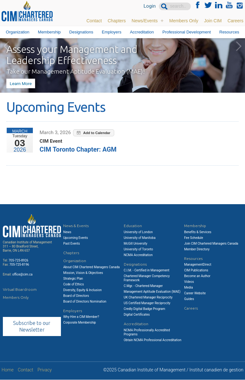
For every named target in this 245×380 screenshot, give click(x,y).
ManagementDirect (197, 264)
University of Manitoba (140, 238)
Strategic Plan (73, 278)
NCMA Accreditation (138, 255)
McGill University (135, 243)
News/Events (145, 20)
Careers (235, 20)
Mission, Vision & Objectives (83, 273)
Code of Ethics (73, 284)
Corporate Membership (79, 322)
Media (188, 287)
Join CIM (213, 20)
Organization (17, 32)
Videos (189, 281)
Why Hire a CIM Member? (81, 317)
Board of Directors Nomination (84, 301)
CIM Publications (196, 270)
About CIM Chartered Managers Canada (91, 267)
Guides (189, 299)
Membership (49, 32)
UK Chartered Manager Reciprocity (148, 297)
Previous (6, 46)
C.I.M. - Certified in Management (146, 270)
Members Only (183, 20)
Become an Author (197, 276)
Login (149, 6)
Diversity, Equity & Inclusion (82, 290)
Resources (229, 32)
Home (7, 370)
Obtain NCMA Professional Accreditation (153, 340)
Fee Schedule (193, 238)
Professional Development (186, 32)
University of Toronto (138, 249)
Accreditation (142, 32)
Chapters (117, 20)
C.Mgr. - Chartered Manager (143, 286)
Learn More (20, 83)
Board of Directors (76, 296)
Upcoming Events (75, 238)
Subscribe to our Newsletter (31, 326)
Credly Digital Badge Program (144, 309)
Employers (111, 32)
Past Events (71, 243)
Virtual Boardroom (20, 289)
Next (238, 46)
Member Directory (197, 249)
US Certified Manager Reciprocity (147, 303)
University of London (138, 232)
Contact (94, 20)
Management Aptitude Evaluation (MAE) (152, 291)
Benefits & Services (197, 232)
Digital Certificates (137, 314)
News (67, 232)
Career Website (195, 293)
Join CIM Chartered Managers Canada (211, 243)
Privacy (45, 370)
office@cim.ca (22, 274)
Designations (81, 32)
